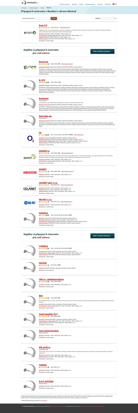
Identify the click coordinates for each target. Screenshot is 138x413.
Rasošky (41, 110)
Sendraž (57, 72)
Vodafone (43, 213)
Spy (71, 110)
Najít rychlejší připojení (101, 51)
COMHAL (43, 365)
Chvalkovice (84, 90)
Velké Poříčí (98, 72)
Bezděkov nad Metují (60, 87)
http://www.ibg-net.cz (66, 201)
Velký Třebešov (106, 72)
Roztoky (46, 110)
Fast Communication (49, 330)
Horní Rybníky (93, 69)
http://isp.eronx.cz (65, 27)
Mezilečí (77, 70)
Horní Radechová (84, 69)
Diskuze (81, 4)
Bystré (55, 123)
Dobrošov (70, 89)
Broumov (86, 87)
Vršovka (41, 74)
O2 (40, 132)
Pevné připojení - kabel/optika (47, 35)
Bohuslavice (75, 87)
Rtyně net (43, 61)
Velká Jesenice (90, 72)
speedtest (77, 397)
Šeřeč (74, 110)
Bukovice (96, 87)
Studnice (83, 72)
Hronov (105, 69)
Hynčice (73, 90)
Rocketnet (44, 98)
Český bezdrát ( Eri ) (48, 314)
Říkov (52, 72)
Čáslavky (101, 87)
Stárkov (78, 72)
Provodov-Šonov (103, 108)
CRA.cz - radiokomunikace (51, 279)
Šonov (85, 110)
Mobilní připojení (43, 38)
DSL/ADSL (41, 34)
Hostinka (63, 90)
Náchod (42, 8)
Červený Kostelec (66, 69)
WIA (41, 295)
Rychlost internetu (65, 4)
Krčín (40, 108)
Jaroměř (109, 69)
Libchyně (87, 123)
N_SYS (42, 80)
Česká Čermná (56, 89)
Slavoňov (73, 72)
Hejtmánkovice (43, 90)
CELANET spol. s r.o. (48, 182)
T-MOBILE (43, 246)
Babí (48, 87)
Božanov (81, 87)
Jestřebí (41, 70)
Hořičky (100, 69)
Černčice (59, 69)
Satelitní (41, 37)
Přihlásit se (108, 4)
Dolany (76, 89)
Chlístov (78, 90)
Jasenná (93, 107)
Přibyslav (41, 72)
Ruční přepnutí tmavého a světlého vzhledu (92, 406)
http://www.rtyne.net (67, 64)
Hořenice (82, 107)
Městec (48, 108)
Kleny (45, 70)
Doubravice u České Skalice (102, 89)
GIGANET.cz (44, 151)
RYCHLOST (32, 2)
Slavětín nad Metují (65, 72)
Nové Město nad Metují (96, 70)
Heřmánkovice (52, 90)
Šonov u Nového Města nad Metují (97, 110)
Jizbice (106, 90)
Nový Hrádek (106, 70)
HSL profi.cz (44, 347)
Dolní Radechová (83, 89)
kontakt (52, 406)
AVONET (43, 169)
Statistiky (74, 4)
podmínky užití (59, 406)
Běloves (52, 87)
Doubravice (91, 89)
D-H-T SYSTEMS (46, 381)
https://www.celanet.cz (67, 185)
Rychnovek (47, 72)
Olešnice (113, 70)
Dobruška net (45, 116)
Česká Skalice (75, 69)
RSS (65, 406)
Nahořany (87, 70)
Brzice (91, 87)
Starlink (43, 263)
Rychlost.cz (24, 8)
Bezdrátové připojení (44, 67)
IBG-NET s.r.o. (45, 199)
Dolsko (71, 107)
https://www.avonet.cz (67, 171)
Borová (54, 69)
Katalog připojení (90, 4)
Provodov (95, 108)
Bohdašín (49, 69)
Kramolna (50, 70)
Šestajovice (80, 110)
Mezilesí (82, 70)
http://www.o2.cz (78, 134)
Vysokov (46, 74)
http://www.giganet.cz (67, 153)
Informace (100, 4)
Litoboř (72, 70)
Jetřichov (100, 90)
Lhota (43, 108)
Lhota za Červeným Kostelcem (61, 70)
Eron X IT (43, 25)
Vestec (112, 72)
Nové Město (69, 108)
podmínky (44, 400)
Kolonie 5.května (43, 92)
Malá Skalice (94, 123)
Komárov (51, 92)
